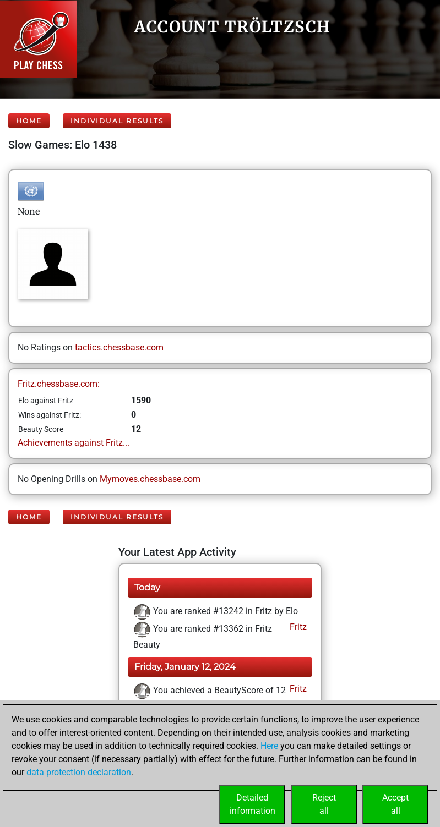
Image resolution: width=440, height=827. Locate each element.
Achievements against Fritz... (73, 442)
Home (29, 121)
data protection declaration (78, 772)
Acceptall (395, 804)
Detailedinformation (252, 804)
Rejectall (324, 804)
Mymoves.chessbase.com (150, 479)
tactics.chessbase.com (119, 347)
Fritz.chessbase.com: (59, 384)
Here (269, 746)
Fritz (297, 627)
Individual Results (117, 121)
